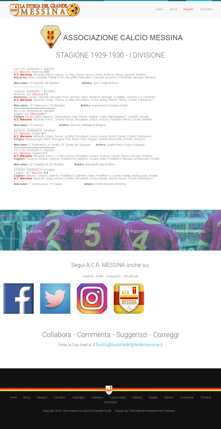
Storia (173, 9)
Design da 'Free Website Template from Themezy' (145, 410)
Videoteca (97, 397)
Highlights (78, 397)
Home (159, 9)
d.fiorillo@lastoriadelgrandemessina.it (128, 344)
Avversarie (186, 397)
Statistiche (110, 402)
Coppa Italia (117, 397)
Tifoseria (205, 397)
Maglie (153, 397)
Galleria (137, 397)
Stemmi (169, 397)
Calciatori (206, 9)
